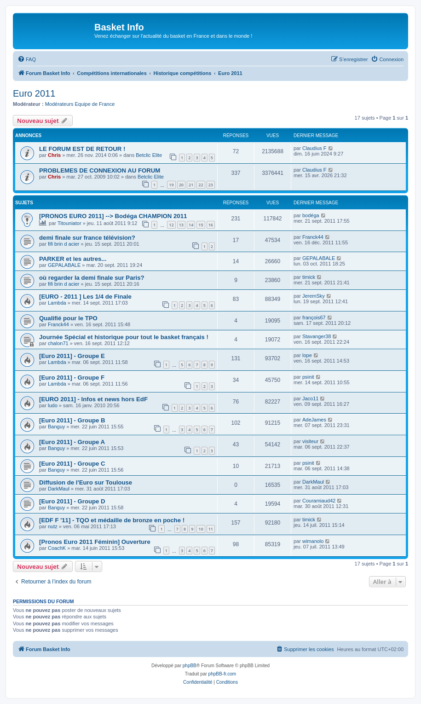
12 (171, 225)
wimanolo (312, 541)
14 (191, 225)
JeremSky (313, 296)
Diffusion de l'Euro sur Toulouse (85, 482)
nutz (53, 526)
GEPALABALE (64, 265)
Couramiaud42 (318, 500)
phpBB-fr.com (222, 673)
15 (200, 225)
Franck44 (312, 237)
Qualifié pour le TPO (68, 318)
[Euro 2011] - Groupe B (72, 420)
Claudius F (314, 148)
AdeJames (314, 419)
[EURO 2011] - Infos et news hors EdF (93, 399)
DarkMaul (58, 488)
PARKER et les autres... (72, 258)
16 (210, 225)
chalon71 (58, 343)
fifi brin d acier (63, 244)
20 (181, 185)
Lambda (57, 303)
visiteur (310, 441)
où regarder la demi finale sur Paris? (91, 277)
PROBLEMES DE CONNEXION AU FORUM (99, 170)
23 (210, 185)
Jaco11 (310, 398)
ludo (53, 405)
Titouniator (69, 223)
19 (171, 185)
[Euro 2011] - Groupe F (71, 377)
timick (308, 277)
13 (181, 225)
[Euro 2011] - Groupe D (72, 501)
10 (200, 529)
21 (191, 185)
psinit (308, 377)
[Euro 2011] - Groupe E (72, 355)
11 (210, 529)
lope (307, 355)
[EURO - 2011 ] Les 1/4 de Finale (85, 296)
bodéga (310, 215)
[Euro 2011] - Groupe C (72, 463)
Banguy (56, 426)
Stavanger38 (316, 336)
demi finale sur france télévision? (87, 237)
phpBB (189, 665)
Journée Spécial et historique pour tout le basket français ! (123, 337)
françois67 (314, 317)
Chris (54, 155)
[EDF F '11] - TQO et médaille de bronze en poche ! (112, 520)
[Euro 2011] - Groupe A (72, 442)
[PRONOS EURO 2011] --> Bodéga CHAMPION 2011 (113, 216)
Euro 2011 (34, 93)
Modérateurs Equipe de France (80, 104)
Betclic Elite (149, 155)
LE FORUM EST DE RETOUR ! (82, 148)
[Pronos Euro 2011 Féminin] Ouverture (94, 541)
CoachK (57, 548)
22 (200, 185)
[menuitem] (26, 59)
